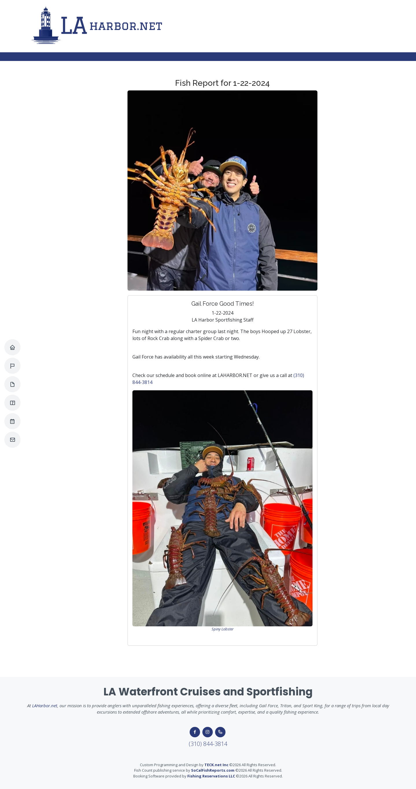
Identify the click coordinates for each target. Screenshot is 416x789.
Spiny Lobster (223, 629)
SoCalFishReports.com (212, 770)
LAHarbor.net (44, 705)
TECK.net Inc (216, 764)
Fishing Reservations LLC (211, 776)
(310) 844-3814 (208, 744)
